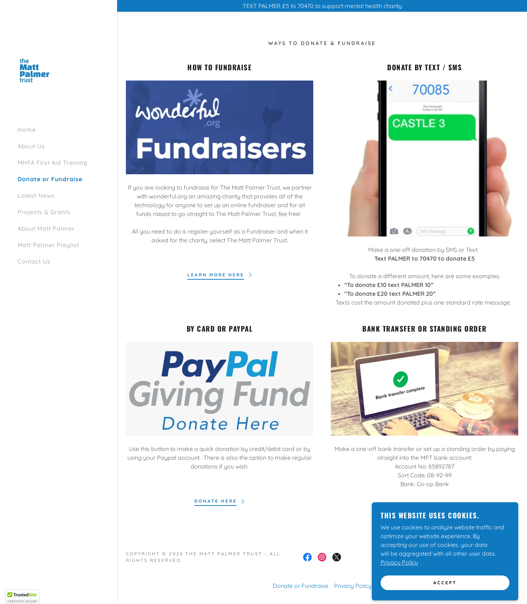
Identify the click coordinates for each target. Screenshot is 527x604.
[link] (38, 69)
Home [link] (27, 129)
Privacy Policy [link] (352, 585)
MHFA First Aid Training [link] (52, 162)
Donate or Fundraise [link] (50, 179)
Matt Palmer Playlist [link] (48, 245)
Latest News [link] (36, 195)
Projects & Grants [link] (44, 212)
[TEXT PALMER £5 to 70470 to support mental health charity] (322, 5)
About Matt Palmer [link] (46, 228)
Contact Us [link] (34, 261)
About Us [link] (31, 146)
